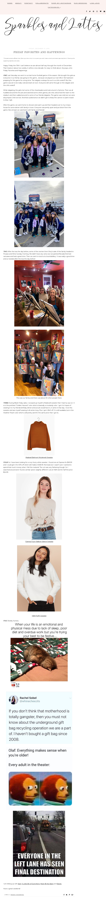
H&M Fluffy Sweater (39, 616)
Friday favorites (17, 894)
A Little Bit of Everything (31, 884)
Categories (54, 7)
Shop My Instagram (61, 3)
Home (10, 3)
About (18, 3)
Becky (59, 884)
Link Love (95, 3)
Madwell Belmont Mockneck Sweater (39, 457)
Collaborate (42, 3)
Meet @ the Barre (47, 884)
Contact (28, 3)
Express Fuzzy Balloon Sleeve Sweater (39, 542)
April (19, 884)
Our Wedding (80, 3)
